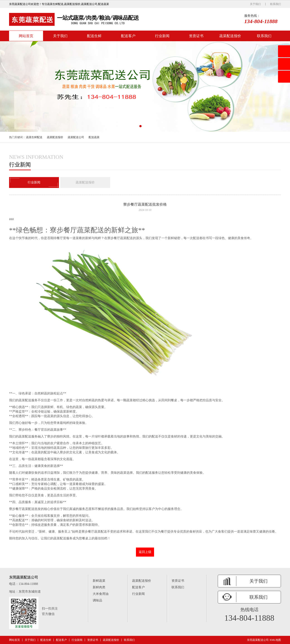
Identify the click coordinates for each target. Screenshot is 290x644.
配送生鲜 (94, 36)
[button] (140, 126)
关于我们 (255, 4)
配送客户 (128, 36)
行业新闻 (162, 36)
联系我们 (275, 4)
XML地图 (275, 640)
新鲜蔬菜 (99, 580)
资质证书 (196, 36)
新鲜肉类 (99, 587)
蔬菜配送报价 (230, 36)
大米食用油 (101, 594)
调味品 (97, 600)
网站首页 (26, 36)
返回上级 (145, 552)
